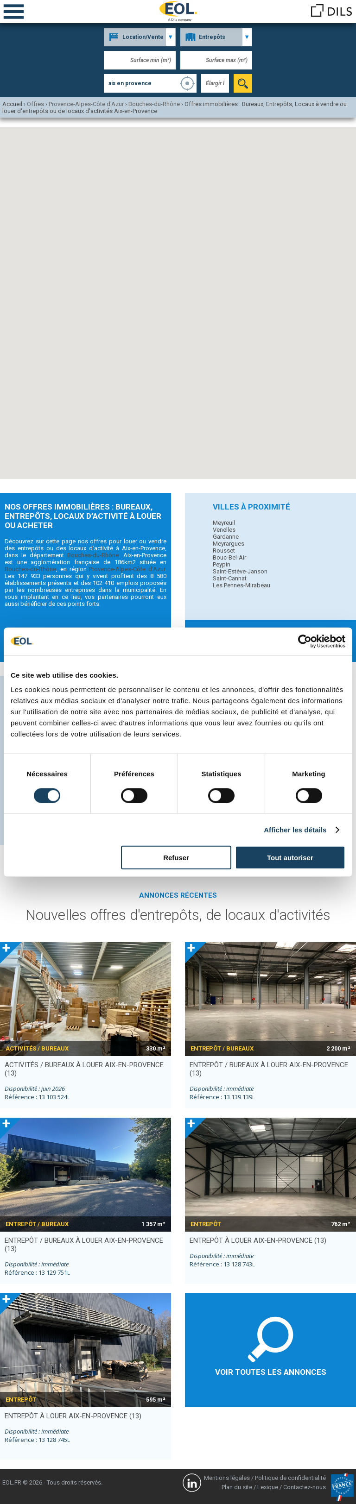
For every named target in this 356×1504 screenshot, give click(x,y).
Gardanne (226, 536)
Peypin (221, 564)
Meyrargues (228, 543)
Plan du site (237, 1487)
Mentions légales (227, 1477)
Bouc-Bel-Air (229, 557)
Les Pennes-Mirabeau (241, 585)
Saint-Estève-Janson (240, 571)
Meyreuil (224, 522)
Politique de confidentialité (290, 1477)
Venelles (224, 529)
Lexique (267, 1487)
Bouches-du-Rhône (93, 555)
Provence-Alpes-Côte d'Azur (127, 569)
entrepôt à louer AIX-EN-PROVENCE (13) (258, 1240)
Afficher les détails (295, 829)
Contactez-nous (304, 1487)
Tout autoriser (290, 858)
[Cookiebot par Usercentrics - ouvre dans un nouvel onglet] (304, 641)
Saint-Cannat (230, 578)
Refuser (176, 858)
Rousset (224, 550)
